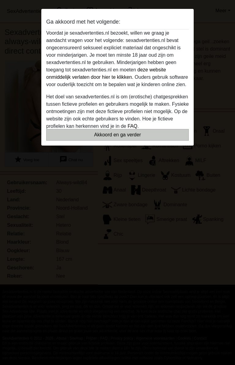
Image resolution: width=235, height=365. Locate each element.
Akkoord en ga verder (117, 134)
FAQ (132, 126)
